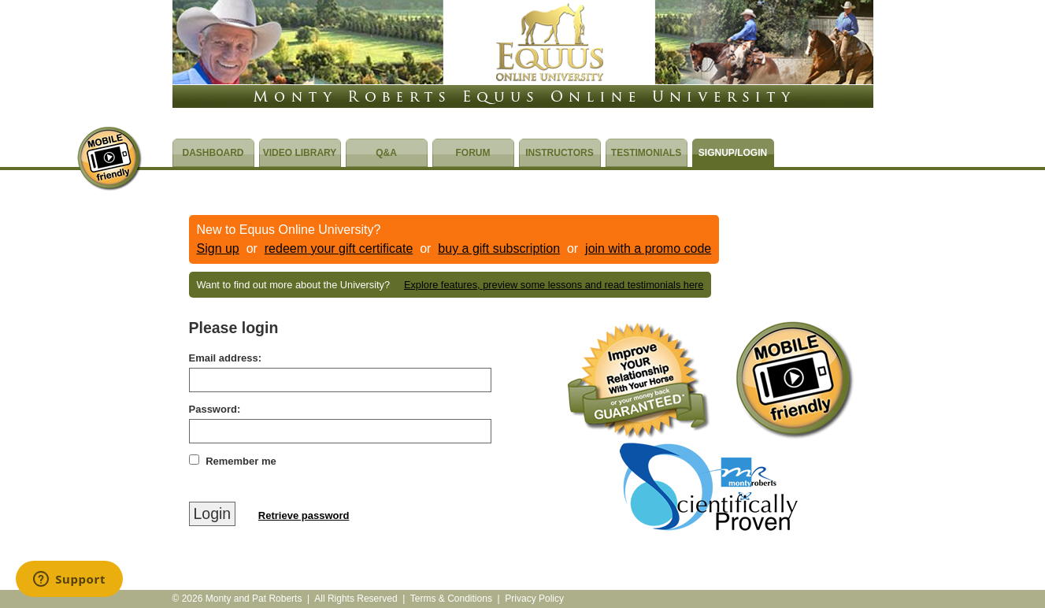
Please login (234, 327)
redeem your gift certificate (339, 248)
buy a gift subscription (499, 248)
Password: (215, 409)
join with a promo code (648, 248)
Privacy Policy (534, 598)
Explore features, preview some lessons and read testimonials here (554, 285)
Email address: (225, 358)
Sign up (218, 248)
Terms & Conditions (451, 598)
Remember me (241, 461)
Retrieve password (304, 515)
